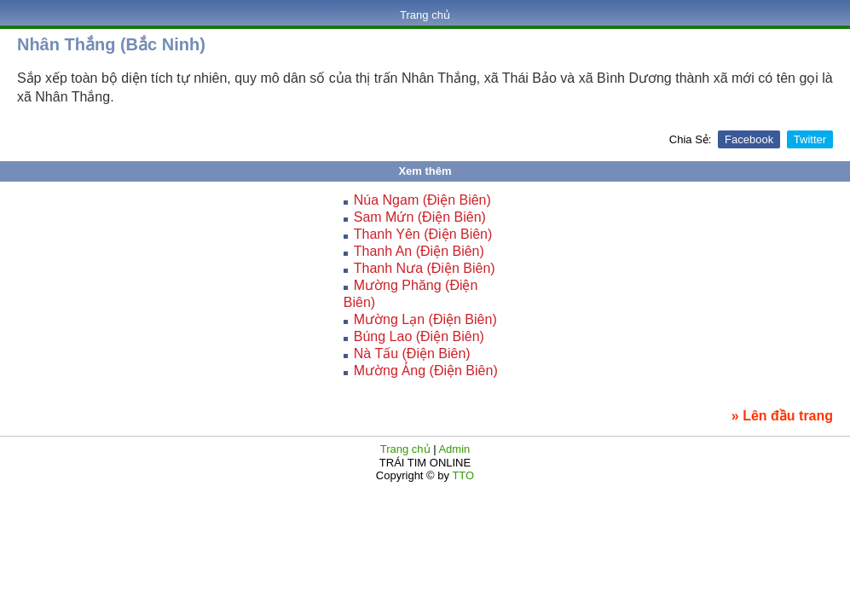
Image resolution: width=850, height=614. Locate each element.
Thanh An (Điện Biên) (419, 251)
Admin (454, 449)
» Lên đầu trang (782, 415)
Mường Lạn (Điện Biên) (425, 319)
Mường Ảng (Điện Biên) (426, 370)
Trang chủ (425, 15)
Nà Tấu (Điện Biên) (412, 353)
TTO (461, 475)
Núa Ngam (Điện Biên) (422, 200)
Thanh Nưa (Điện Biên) (424, 268)
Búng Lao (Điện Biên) (419, 336)
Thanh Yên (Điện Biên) (423, 234)
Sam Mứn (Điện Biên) (420, 217)
